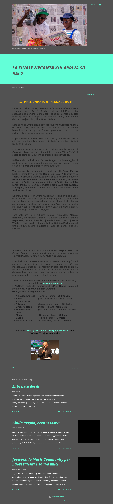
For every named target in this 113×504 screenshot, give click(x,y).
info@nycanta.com (59, 330)
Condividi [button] (90, 95)
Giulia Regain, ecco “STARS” (36, 422)
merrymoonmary (61, 500)
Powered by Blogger (56, 496)
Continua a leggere (64, 411)
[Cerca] (93, 5)
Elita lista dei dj (25, 386)
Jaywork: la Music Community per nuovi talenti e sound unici (41, 461)
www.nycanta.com (53, 283)
